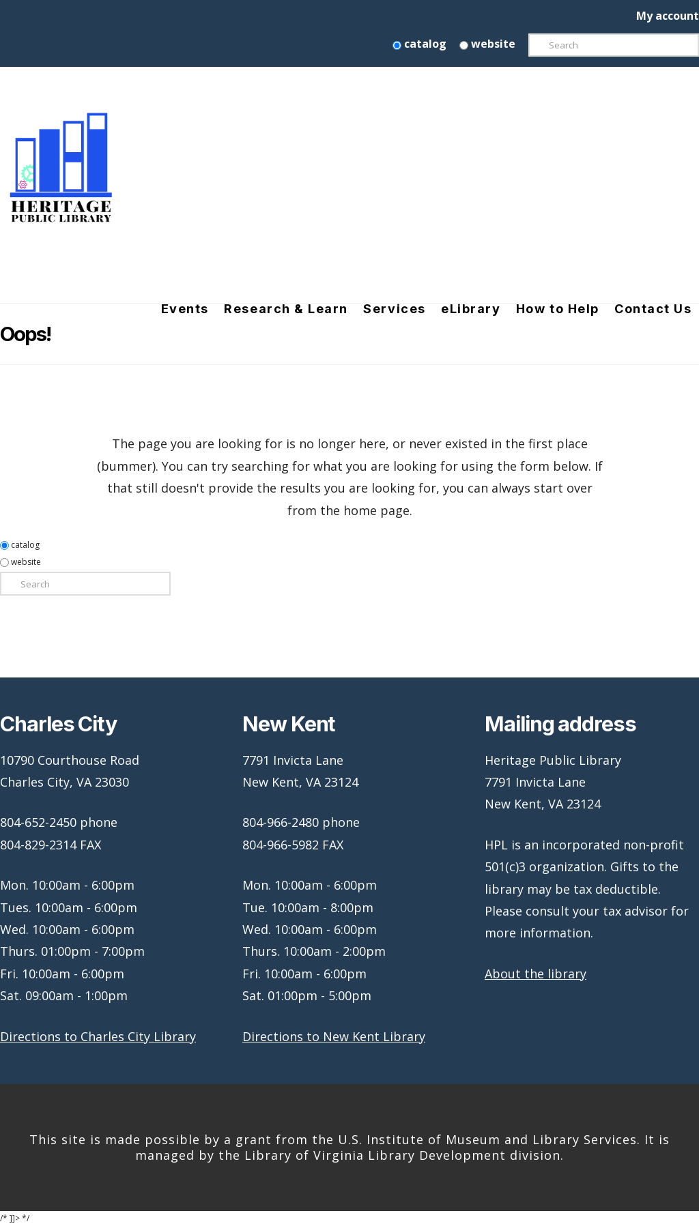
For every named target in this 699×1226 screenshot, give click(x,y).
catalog (419, 43)
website (487, 43)
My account (667, 15)
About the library (535, 973)
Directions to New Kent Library (333, 1036)
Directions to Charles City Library (98, 1036)
